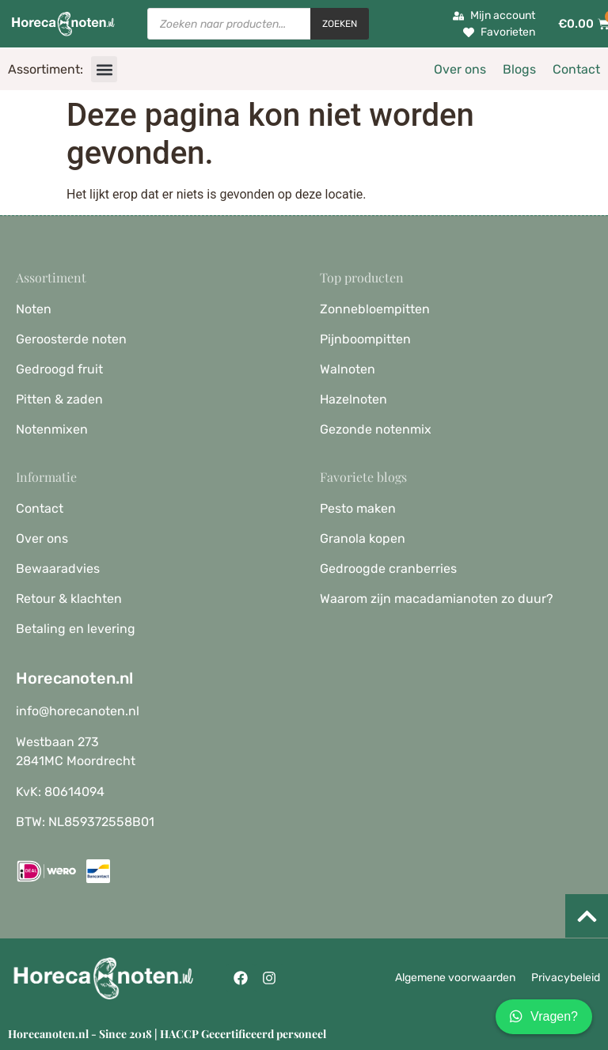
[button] (104, 69)
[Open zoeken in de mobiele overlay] (258, 24)
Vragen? (544, 1017)
